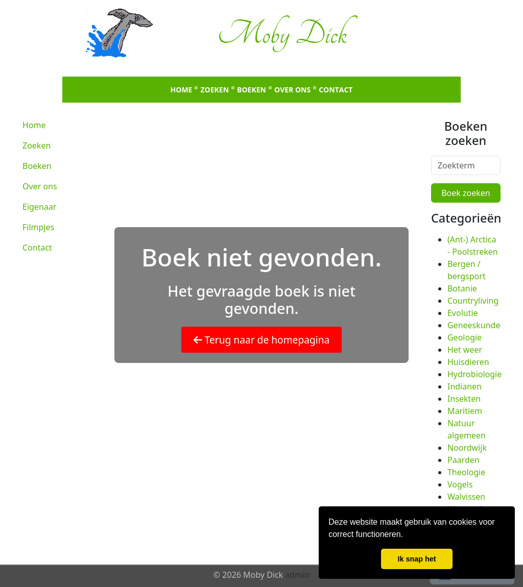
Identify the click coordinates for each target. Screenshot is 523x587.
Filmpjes (38, 227)
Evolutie (462, 313)
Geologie (464, 337)
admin (297, 574)
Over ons (292, 89)
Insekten (464, 398)
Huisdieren (468, 362)
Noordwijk (467, 447)
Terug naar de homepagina (262, 340)
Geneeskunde (473, 325)
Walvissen (466, 496)
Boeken (251, 89)
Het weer (464, 349)
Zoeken (214, 89)
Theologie (466, 472)
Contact (335, 89)
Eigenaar (39, 206)
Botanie (462, 288)
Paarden (463, 460)
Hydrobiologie (474, 374)
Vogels (460, 484)
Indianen (464, 386)
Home (182, 89)
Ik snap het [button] (416, 559)
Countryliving (472, 300)
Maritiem (464, 411)
